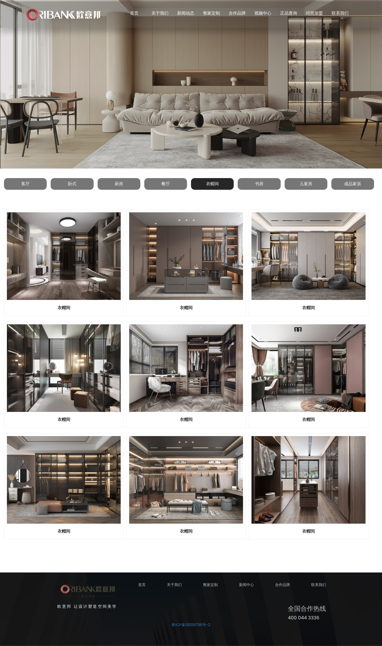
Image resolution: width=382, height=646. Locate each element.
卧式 (72, 184)
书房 (259, 184)
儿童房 (305, 184)
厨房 (119, 184)
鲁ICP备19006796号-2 (191, 624)
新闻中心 (246, 587)
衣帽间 (212, 184)
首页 (142, 587)
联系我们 (318, 587)
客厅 (25, 184)
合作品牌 (282, 587)
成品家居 (352, 184)
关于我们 (174, 587)
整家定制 (210, 587)
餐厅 (165, 184)
